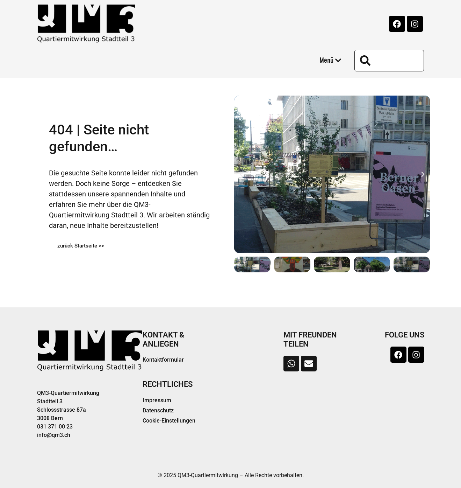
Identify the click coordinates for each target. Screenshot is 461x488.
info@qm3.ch (53, 435)
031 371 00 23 (55, 426)
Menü (330, 60)
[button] (241, 174)
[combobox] (389, 60)
